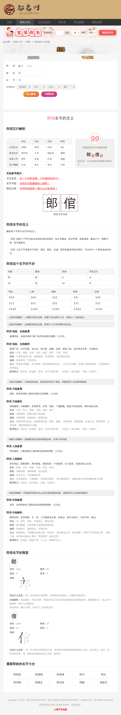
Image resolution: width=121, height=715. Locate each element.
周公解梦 (79, 22)
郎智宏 (17, 674)
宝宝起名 (33, 57)
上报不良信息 (60, 709)
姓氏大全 (25, 22)
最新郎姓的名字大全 (20, 664)
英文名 (62, 22)
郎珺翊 (39, 674)
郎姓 (28, 42)
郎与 (82, 674)
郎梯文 (39, 682)
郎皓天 (103, 682)
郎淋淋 (60, 674)
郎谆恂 (17, 682)
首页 (9, 22)
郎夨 (103, 674)
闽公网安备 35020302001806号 (63, 700)
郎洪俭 (60, 682)
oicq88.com (86, 700)
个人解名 (87, 57)
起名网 (6, 42)
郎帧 (82, 682)
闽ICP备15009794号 (36, 700)
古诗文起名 (44, 22)
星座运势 (97, 22)
